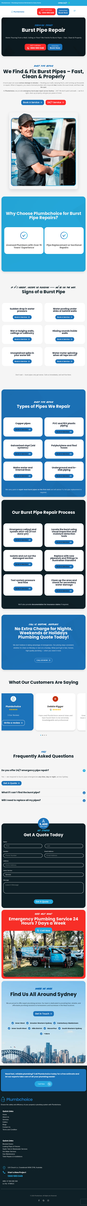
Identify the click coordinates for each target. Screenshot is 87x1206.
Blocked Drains (8, 1144)
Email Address (49, 851)
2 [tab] (39, 255)
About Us (6, 1117)
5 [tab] (48, 255)
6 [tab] (50, 255)
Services (6, 1119)
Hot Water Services (9, 1151)
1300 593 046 (15, 1176)
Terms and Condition (10, 1129)
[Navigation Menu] (75, 11)
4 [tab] (45, 255)
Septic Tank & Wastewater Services (15, 1149)
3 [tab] (42, 255)
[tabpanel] (24, 240)
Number (6, 851)
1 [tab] (36, 255)
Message (6, 880)
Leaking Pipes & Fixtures (11, 1146)
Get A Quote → (43, 901)
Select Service (7, 870)
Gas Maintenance (9, 1154)
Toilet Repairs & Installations (12, 1156)
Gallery (5, 1122)
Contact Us (6, 1127)
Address (6, 861)
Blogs (5, 1124)
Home (5, 1114)
